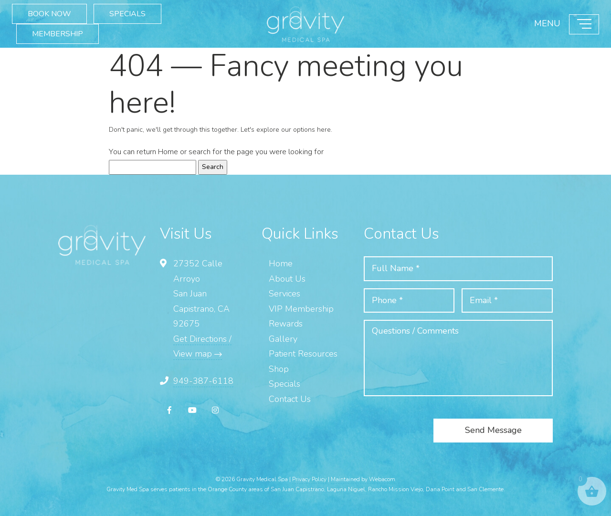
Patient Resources (303, 353)
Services (284, 293)
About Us (287, 278)
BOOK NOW (49, 13)
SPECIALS (127, 13)
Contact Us (290, 399)
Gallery (283, 339)
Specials (284, 384)
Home (168, 152)
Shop (279, 369)
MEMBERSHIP (57, 33)
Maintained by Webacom (363, 479)
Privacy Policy (309, 479)
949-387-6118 (203, 381)
